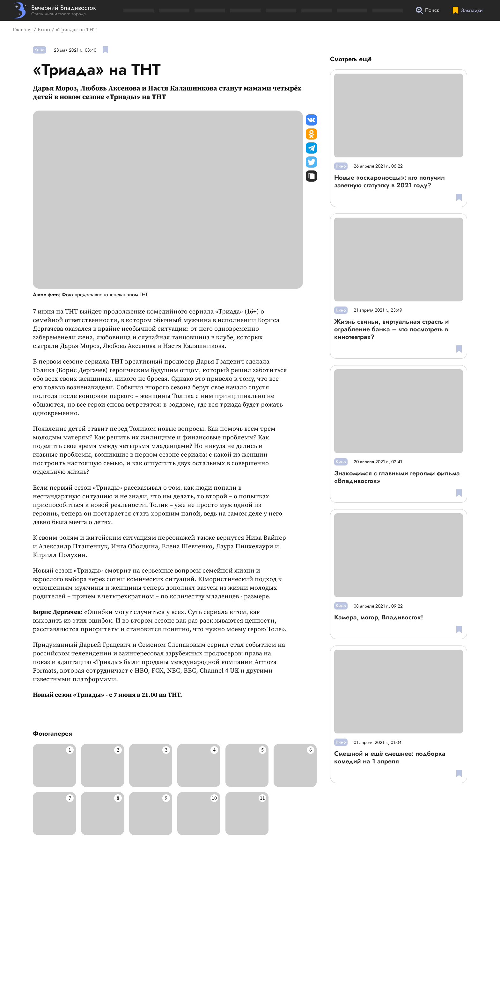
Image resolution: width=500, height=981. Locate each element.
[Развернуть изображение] (54, 765)
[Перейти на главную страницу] (54, 10)
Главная (22, 29)
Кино (44, 29)
